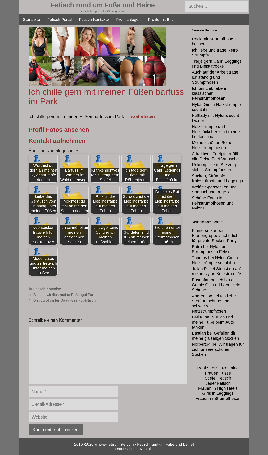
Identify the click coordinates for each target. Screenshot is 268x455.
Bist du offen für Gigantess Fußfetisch (64, 300)
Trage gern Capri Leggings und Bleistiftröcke (217, 64)
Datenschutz (125, 449)
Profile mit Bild (160, 19)
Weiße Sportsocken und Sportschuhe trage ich (214, 189)
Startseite (31, 19)
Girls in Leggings (218, 393)
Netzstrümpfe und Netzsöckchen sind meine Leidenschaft (216, 131)
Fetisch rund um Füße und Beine (103, 5)
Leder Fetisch (218, 383)
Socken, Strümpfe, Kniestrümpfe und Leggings (217, 178)
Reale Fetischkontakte (218, 368)
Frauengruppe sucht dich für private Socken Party (215, 238)
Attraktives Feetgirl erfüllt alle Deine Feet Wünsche (215, 156)
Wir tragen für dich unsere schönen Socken (218, 349)
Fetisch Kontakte (94, 19)
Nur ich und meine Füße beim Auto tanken (213, 322)
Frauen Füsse (218, 373)
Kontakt (146, 449)
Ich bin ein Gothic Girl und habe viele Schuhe (216, 284)
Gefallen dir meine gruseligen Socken (215, 335)
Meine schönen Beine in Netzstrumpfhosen (214, 145)
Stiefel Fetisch (218, 378)
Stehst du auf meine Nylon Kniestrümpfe (216, 271)
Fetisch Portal (59, 19)
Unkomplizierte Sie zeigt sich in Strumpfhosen (214, 167)
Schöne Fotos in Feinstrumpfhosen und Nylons (213, 203)
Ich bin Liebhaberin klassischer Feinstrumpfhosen (209, 93)
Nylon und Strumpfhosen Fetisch (212, 249)
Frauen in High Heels (218, 388)
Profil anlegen (128, 19)
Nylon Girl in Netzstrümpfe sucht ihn (215, 260)
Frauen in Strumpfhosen (217, 398)
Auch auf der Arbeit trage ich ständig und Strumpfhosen (215, 77)
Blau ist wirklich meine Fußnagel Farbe (65, 295)
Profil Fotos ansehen (59, 129)
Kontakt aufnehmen (57, 140)
